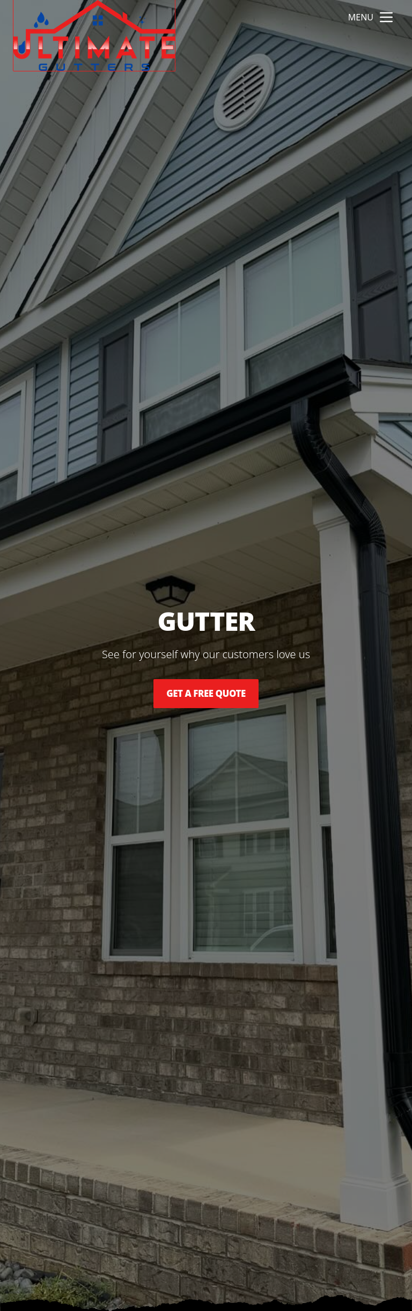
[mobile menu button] (386, 17)
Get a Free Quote (206, 693)
